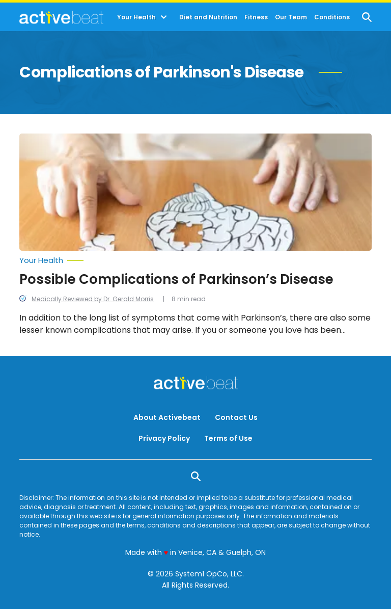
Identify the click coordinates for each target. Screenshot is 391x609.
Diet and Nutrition (208, 17)
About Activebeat (167, 417)
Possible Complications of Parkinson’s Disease (176, 279)
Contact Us (236, 417)
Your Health (136, 17)
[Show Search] (367, 17)
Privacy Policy (164, 438)
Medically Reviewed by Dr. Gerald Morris (93, 299)
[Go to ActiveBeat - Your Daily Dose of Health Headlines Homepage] (61, 17)
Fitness (256, 17)
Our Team (291, 17)
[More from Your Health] (195, 260)
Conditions (332, 17)
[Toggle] (164, 17)
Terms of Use (228, 438)
